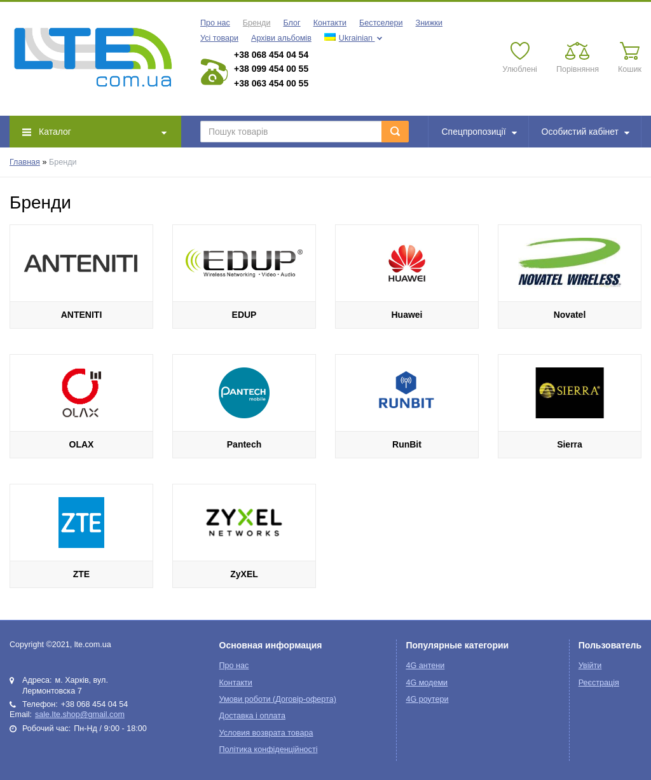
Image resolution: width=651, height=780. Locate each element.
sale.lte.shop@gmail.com (80, 714)
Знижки (429, 22)
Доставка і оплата (252, 715)
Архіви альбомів (281, 38)
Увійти (590, 665)
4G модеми (427, 682)
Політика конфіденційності (268, 749)
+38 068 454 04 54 (271, 54)
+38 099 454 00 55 (271, 68)
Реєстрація (599, 682)
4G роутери (427, 699)
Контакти (329, 22)
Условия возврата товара (266, 733)
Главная (25, 162)
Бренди (257, 22)
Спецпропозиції (479, 132)
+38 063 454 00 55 (271, 83)
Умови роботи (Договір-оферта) (277, 699)
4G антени (425, 665)
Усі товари (219, 38)
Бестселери (380, 22)
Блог (291, 22)
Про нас (215, 22)
